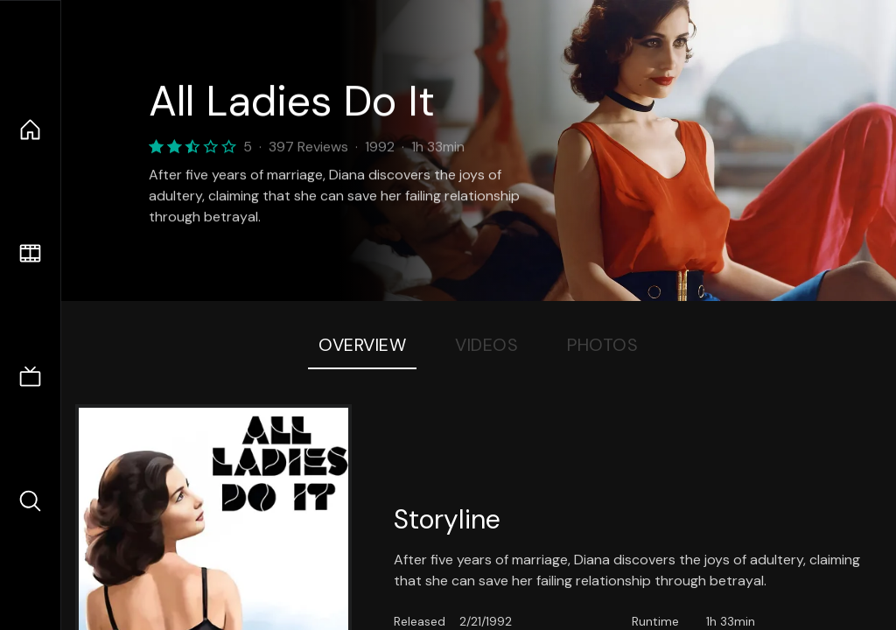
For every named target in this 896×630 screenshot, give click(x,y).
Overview (362, 344)
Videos (486, 344)
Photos (602, 344)
